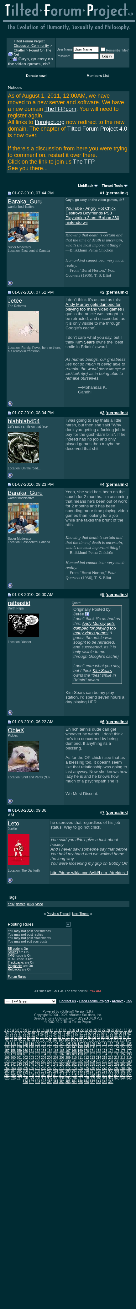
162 (37, 1050)
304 (7, 1075)
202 (25, 1057)
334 (62, 1078)
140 (31, 1047)
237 (110, 1061)
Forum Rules (17, 976)
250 (62, 1064)
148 (80, 1047)
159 (19, 1050)
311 (49, 1075)
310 (43, 1075)
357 (92, 1082)
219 (129, 1057)
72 (46, 1037)
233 (86, 1061)
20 (73, 1030)
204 (37, 1057)
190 (80, 1054)
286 (25, 1071)
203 (31, 1057)
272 (68, 1068)
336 (74, 1078)
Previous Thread (58, 914)
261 (129, 1064)
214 (98, 1057)
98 (33, 1040)
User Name (65, 49)
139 (25, 1047)
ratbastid (19, 603)
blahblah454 (24, 421)
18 (64, 1030)
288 (37, 1071)
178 (7, 1054)
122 (49, 1044)
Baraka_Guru (25, 201)
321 (110, 1075)
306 (19, 1075)
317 (86, 1075)
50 (76, 1033)
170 (86, 1050)
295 (80, 1071)
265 (25, 1068)
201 (19, 1057)
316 (80, 1075)
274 (80, 1068)
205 (43, 1057)
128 (86, 1044)
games (20, 904)
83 (94, 1037)
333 (56, 1078)
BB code (14, 948)
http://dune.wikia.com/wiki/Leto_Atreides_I (89, 872)
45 (55, 1033)
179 (13, 1054)
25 (95, 1030)
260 (123, 1064)
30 (116, 1030)
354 (74, 1082)
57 (107, 1033)
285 (19, 1071)
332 (49, 1078)
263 (13, 1068)
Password (64, 56)
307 (25, 1075)
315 (74, 1075)
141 (37, 1047)
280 (116, 1068)
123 (56, 1044)
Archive (117, 1001)
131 (104, 1044)
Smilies (13, 952)
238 (116, 1061)
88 (116, 1037)
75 (59, 1037)
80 (81, 1037)
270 (56, 1068)
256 (98, 1064)
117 (19, 1044)
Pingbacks (15, 966)
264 (19, 1068)
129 (92, 1044)
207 (56, 1057)
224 (31, 1061)
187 (62, 1054)
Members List (98, 76)
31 (121, 1030)
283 (7, 1071)
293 (68, 1071)
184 (43, 1054)
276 (92, 1068)
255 (92, 1064)
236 (104, 1061)
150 (92, 1047)
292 (62, 1071)
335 (68, 1078)
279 (110, 1068)
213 (92, 1057)
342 (110, 1078)
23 (86, 1030)
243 (19, 1064)
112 (116, 1040)
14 (47, 1030)
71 (42, 1037)
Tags (12, 897)
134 (123, 1044)
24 (90, 1030)
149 (86, 1047)
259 (116, 1064)
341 (104, 1078)
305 (13, 1075)
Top (129, 1001)
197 (123, 1054)
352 (62, 1082)
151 (98, 1047)
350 (49, 1082)
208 (62, 1057)
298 (98, 1071)
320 (104, 1075)
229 (62, 1061)
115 (7, 1044)
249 (56, 1064)
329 (31, 1078)
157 (7, 1050)
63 (7, 1037)
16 (56, 1030)
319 (98, 1075)
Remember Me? (114, 50)
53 (90, 1033)
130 (98, 1044)
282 (129, 1068)
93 (11, 1040)
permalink (117, 193)
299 (104, 1071)
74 (55, 1037)
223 (25, 1061)
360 (110, 1082)
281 (123, 1068)
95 (20, 1040)
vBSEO (83, 1018)
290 (49, 1071)
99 (37, 1040)
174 (110, 1050)
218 (123, 1057)
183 (37, 1054)
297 (92, 1071)
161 (31, 1050)
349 (43, 1082)
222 (19, 1061)
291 (56, 1071)
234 (92, 1061)
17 (60, 1030)
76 (63, 1037)
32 (125, 1030)
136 (7, 1047)
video (39, 904)
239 (123, 1061)
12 (38, 1030)
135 (129, 1044)
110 (104, 1040)
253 (80, 1064)
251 (68, 1064)
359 (104, 1082)
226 (43, 1061)
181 (25, 1054)
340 (98, 1078)
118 (25, 1044)
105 (73, 1040)
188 (68, 1054)
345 (129, 1078)
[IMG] (11, 955)
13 (42, 1030)
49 (72, 1033)
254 (86, 1064)
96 (24, 1040)
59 (116, 1033)
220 (7, 1061)
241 (7, 1064)
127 (80, 1044)
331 (43, 1078)
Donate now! (36, 76)
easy (11, 904)
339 (92, 1078)
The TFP (84, 162)
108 (91, 1040)
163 (43, 1050)
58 (111, 1033)
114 (128, 1040)
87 (111, 1037)
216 (110, 1057)
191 (86, 1054)
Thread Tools (112, 185)
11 (34, 1030)
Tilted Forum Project (94, 1001)
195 (110, 1054)
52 (85, 1033)
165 (56, 1050)
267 (37, 1068)
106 (79, 1040)
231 (74, 1061)
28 (108, 1030)
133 (116, 1044)
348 (37, 1082)
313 (62, 1075)
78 (72, 1037)
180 (19, 1054)
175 (116, 1050)
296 (86, 1071)
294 (74, 1071)
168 (74, 1050)
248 (49, 1064)
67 (24, 1037)
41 (37, 1033)
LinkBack (85, 185)
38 (24, 1033)
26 (99, 1030)
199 (7, 1057)
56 (103, 1033)
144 (56, 1047)
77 (68, 1037)
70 (37, 1037)
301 (116, 1071)
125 (68, 1044)
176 (123, 1050)
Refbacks (14, 969)
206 (49, 1057)
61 (124, 1033)
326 (13, 1078)
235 (98, 1061)
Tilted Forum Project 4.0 (97, 129)
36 (16, 1033)
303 (129, 1071)
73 (50, 1037)
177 (129, 1050)
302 (123, 1071)
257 (104, 1064)
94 (16, 1040)
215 (104, 1057)
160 (25, 1050)
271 (62, 1068)
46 (59, 1033)
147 (74, 1047)
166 (62, 1050)
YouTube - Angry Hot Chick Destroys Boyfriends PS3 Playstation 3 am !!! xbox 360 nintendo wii (92, 215)
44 (50, 1033)
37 (20, 1033)
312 (56, 1075)
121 (43, 1044)
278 (104, 1068)
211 (80, 1057)
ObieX (16, 730)
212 (86, 1057)
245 (31, 1064)
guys (30, 904)
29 (112, 1030)
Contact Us (68, 1001)
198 (129, 1054)
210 (74, 1057)
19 (69, 1030)
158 (13, 1050)
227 (49, 1061)
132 (110, 1044)
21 (77, 1030)
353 (68, 1082)
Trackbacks (16, 962)
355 (80, 1082)
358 (98, 1082)
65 (16, 1037)
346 (25, 1082)
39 (28, 1033)
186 (56, 1054)
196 (116, 1054)
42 (42, 1033)
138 (19, 1047)
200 (13, 1057)
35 (11, 1033)
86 (107, 1037)
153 (110, 1047)
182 (31, 1054)
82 (90, 1037)
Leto (13, 823)
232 (80, 1061)
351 (56, 1082)
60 (120, 1033)
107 (85, 1040)
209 (68, 1057)
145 (62, 1047)
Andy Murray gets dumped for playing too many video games (93, 306)
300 (110, 1071)
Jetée (15, 300)
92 (7, 1040)
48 (68, 1033)
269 (49, 1068)
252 (74, 1064)
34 (7, 1033)
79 (76, 1037)
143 (49, 1047)
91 (129, 1037)
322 (116, 1075)
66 (20, 1037)
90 (124, 1037)
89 (120, 1037)
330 (37, 1078)
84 (98, 1037)
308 (31, 1075)
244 (25, 1064)
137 (13, 1047)
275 (86, 1068)
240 (129, 1061)
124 (62, 1044)
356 (86, 1082)
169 (80, 1050)
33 (130, 1030)
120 (37, 1044)
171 (92, 1050)
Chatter (19, 50)
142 (43, 1047)
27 (103, 1030)
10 (29, 1030)
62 (129, 1033)
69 (33, 1037)
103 (61, 1040)
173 (104, 1050)
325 (7, 1078)
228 (56, 1061)
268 (43, 1068)
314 (68, 1075)
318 (92, 1075)
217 (116, 1057)
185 (49, 1054)
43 (46, 1033)
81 (85, 1037)
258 (110, 1064)
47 (63, 1033)
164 (49, 1050)
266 (31, 1068)
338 (86, 1078)
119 (31, 1044)
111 (109, 1040)
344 (123, 1078)
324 (129, 1075)
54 (94, 1033)
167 (68, 1050)
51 (81, 1033)
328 (25, 1078)
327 (19, 1078)
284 (13, 1071)
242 (13, 1064)
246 (37, 1064)
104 (67, 1040)
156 (129, 1047)
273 (74, 1068)
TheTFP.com (60, 109)
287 (31, 1071)
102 (55, 1040)
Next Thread (80, 914)
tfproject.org (50, 122)
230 (68, 1061)
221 (13, 1061)
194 (104, 1054)
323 (123, 1075)
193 (98, 1054)
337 (80, 1078)
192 (92, 1054)
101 (48, 1040)
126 (74, 1044)
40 (33, 1033)
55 (98, 1033)
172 (98, 1050)
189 (74, 1054)
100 (42, 1040)
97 (28, 1040)
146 (68, 1047)
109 (97, 1040)
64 (11, 1037)
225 (37, 1061)
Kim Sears (85, 342)
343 (116, 1078)
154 (116, 1047)
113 (122, 1040)
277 (98, 1068)
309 (37, 1075)
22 (82, 1030)
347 (31, 1082)
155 (123, 1047)
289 (43, 1071)
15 (51, 1030)
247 (43, 1064)
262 (7, 1068)
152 (104, 1047)
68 (28, 1037)
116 (13, 1044)
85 (103, 1037)
